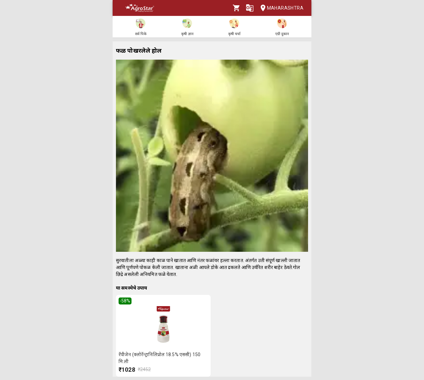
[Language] (249, 8)
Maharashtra (279, 8)
